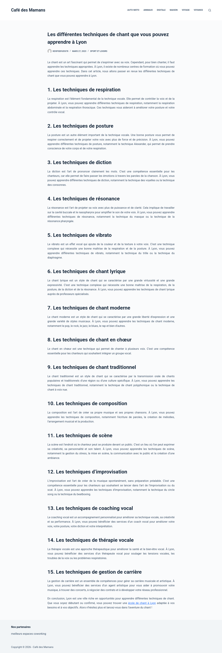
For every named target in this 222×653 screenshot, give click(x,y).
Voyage (185, 10)
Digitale (161, 10)
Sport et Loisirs (98, 51)
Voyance (198, 10)
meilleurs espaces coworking (28, 633)
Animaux (148, 10)
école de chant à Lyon (142, 603)
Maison (174, 10)
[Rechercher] (209, 10)
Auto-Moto (133, 10)
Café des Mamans (28, 10)
